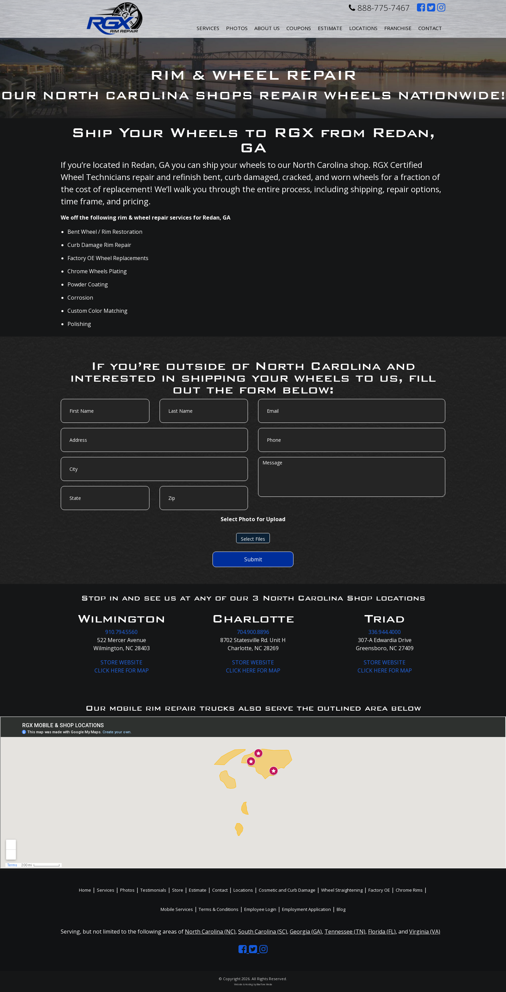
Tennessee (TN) (345, 931)
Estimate (330, 28)
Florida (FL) (382, 931)
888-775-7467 (379, 7)
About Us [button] (267, 28)
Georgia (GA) (306, 931)
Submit (253, 559)
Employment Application (306, 909)
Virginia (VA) (424, 931)
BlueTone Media (264, 984)
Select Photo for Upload (253, 519)
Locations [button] (363, 28)
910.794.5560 (121, 632)
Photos (237, 28)
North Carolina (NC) (210, 931)
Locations (243, 890)
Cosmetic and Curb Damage (287, 890)
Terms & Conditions (218, 909)
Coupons (298, 28)
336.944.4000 (384, 632)
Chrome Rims (409, 890)
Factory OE (379, 890)
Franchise (398, 28)
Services (208, 28)
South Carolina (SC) (262, 931)
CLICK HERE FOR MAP (121, 670)
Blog (341, 909)
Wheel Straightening (342, 890)
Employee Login (260, 909)
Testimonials (153, 890)
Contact (430, 28)
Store (177, 890)
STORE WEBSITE (121, 662)
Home (85, 890)
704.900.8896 (253, 632)
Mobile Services (177, 909)
